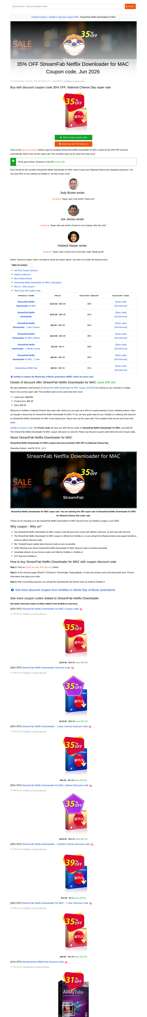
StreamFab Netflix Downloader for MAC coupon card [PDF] (69, 388)
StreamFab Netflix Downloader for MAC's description (37, 283)
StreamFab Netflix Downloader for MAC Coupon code (50, 608)
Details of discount (22, 274)
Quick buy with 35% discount (73, 144)
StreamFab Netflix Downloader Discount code (46, 667)
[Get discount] (121, 306)
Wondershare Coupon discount (36, 967)
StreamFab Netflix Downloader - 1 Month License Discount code (56, 844)
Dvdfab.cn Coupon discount (35, 614)
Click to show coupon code (73, 137)
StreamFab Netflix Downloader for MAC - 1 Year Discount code (55, 903)
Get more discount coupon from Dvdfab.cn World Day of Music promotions (62, 590)
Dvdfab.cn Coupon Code (21, 428)
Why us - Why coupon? (24, 287)
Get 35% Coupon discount (26, 270)
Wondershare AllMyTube (26, 368)
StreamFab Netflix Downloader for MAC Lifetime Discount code (55, 785)
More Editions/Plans (23, 278)
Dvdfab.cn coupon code (74, 81)
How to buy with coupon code (27, 291)
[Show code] (120, 302)
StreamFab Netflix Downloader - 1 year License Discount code (55, 726)
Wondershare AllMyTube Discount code (43, 961)
